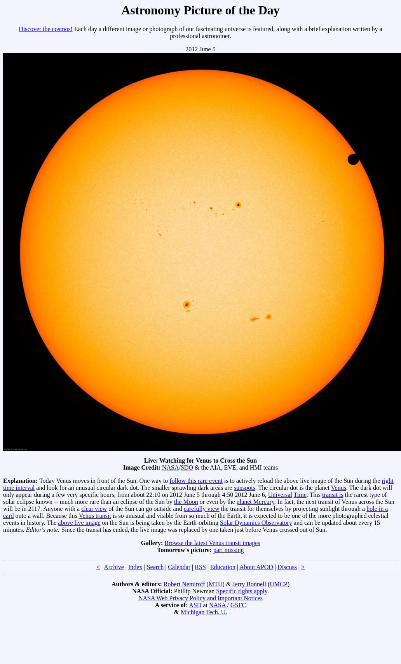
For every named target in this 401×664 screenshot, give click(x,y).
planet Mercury (255, 501)
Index (135, 567)
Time (300, 494)
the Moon (186, 501)
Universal (280, 494)
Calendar (179, 567)
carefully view (202, 508)
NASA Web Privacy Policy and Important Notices (200, 598)
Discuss (287, 567)
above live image (79, 522)
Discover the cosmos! (46, 29)
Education (222, 567)
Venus (338, 487)
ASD (195, 605)
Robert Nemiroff (184, 584)
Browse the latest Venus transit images (212, 543)
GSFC (238, 605)
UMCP (278, 584)
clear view (94, 508)
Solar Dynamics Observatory (256, 522)
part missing (228, 550)
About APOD (256, 567)
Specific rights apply (241, 591)
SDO (187, 467)
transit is (332, 494)
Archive (114, 567)
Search (155, 567)
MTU (216, 584)
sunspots (244, 487)
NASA (170, 467)
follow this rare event (195, 480)
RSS (200, 567)
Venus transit (95, 515)
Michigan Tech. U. (204, 612)
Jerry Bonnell (249, 584)
